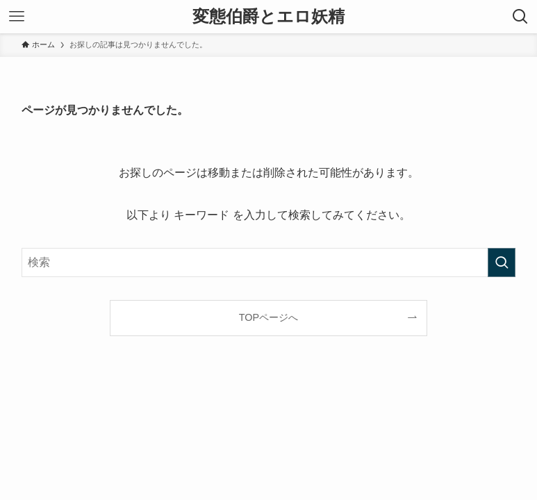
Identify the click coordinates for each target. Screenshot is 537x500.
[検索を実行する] (501, 262)
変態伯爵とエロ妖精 (268, 16)
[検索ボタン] (520, 16)
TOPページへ (268, 317)
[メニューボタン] (16, 16)
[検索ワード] (268, 262)
